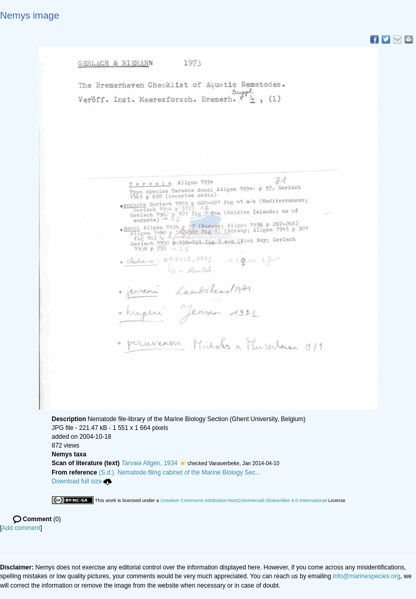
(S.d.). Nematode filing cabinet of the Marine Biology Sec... (180, 472)
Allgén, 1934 (150, 463)
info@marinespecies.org (366, 576)
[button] (182, 463)
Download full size (82, 481)
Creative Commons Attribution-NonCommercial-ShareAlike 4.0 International (243, 500)
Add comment (21, 528)
